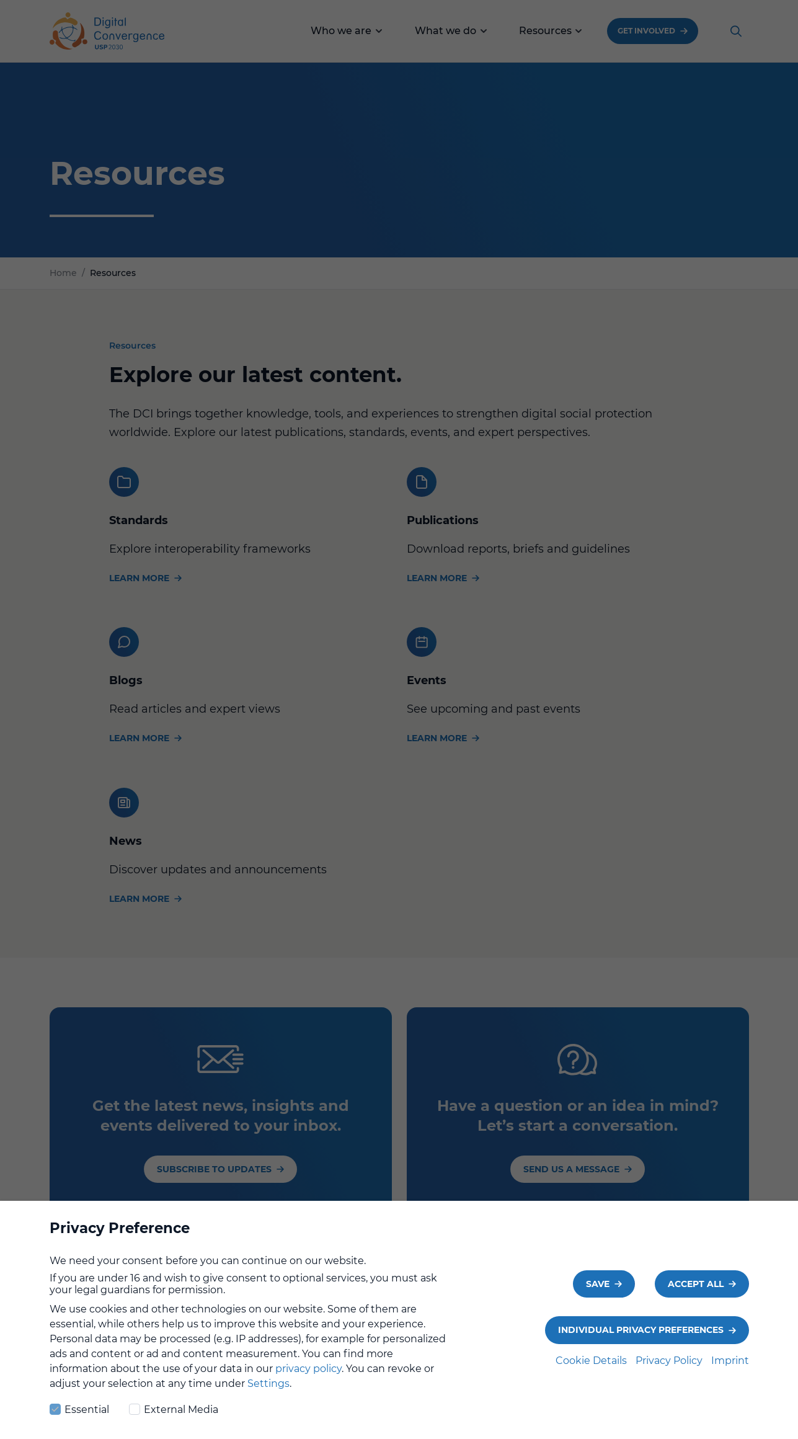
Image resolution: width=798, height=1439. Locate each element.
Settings (268, 1390)
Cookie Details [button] (592, 1367)
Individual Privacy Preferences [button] (641, 1337)
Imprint (730, 1367)
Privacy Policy (670, 1367)
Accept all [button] (696, 1290)
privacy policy (308, 1375)
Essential (79, 1415)
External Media (173, 1415)
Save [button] (598, 1290)
